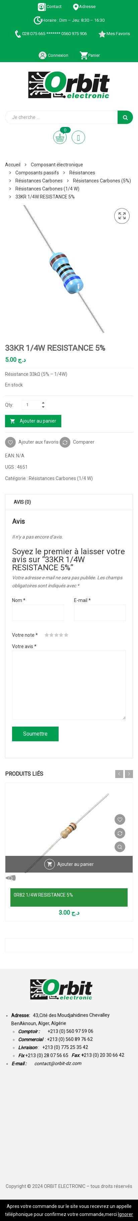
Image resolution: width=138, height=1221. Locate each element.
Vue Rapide (120, 847)
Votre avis (24, 646)
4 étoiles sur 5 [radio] (61, 635)
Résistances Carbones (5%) (102, 180)
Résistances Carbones (39, 180)
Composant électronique (57, 164)
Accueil (12, 164)
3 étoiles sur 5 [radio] (56, 635)
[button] (122, 216)
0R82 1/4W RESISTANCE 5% (43, 895)
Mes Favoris (114, 33)
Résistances (82, 172)
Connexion (53, 55)
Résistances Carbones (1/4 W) (47, 188)
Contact (50, 6)
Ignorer (125, 1214)
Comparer (83, 442)
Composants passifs (37, 172)
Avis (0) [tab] (22, 502)
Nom (18, 600)
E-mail (82, 600)
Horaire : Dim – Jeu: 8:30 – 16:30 (69, 20)
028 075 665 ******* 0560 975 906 (50, 33)
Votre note (25, 635)
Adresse (84, 6)
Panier (89, 55)
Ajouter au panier (38, 421)
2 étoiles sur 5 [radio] (51, 635)
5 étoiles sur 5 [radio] (66, 635)
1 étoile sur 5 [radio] (47, 635)
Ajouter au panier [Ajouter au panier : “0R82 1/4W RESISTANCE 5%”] (75, 864)
